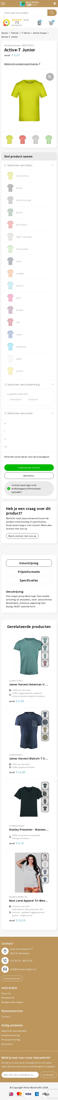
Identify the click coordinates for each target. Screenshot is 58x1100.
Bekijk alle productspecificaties (22, 63)
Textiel (14, 32)
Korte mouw (39, 32)
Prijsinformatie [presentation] (29, 572)
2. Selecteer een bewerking (22, 384)
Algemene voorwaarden (14, 1030)
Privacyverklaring (10, 1039)
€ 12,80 (17, 772)
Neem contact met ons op (22, 535)
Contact (5, 1016)
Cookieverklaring (10, 1035)
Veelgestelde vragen (12, 1002)
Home (4, 32)
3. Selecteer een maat (18, 413)
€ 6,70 (16, 843)
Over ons (6, 993)
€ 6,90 (16, 701)
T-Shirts (25, 32)
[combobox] (24, 12)
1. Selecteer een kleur (18, 165)
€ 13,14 (17, 920)
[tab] (29, 563)
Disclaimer (7, 1044)
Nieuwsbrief (7, 997)
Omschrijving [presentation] (28, 563)
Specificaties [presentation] (29, 580)
